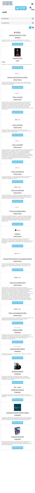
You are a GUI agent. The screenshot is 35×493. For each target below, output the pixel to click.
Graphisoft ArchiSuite (17, 390)
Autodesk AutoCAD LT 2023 (17, 35)
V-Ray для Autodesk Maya (17, 211)
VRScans (17, 234)
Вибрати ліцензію (17, 44)
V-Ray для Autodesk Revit (17, 282)
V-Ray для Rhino (17, 125)
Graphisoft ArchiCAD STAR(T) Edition (17, 413)
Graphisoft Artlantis (17, 371)
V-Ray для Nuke (17, 97)
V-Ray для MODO (17, 145)
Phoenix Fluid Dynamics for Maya (17, 77)
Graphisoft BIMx (17, 330)
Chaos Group (17, 79)
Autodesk (17, 37)
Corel (17, 60)
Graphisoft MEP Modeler (17, 349)
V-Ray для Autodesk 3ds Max (17, 313)
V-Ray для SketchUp (17, 171)
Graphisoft (17, 332)
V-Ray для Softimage (17, 190)
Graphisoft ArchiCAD (17, 437)
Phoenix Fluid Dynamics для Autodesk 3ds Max (17, 259)
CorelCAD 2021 (17, 58)
